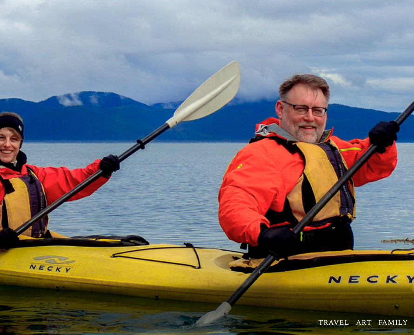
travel (333, 322)
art (364, 322)
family (393, 322)
